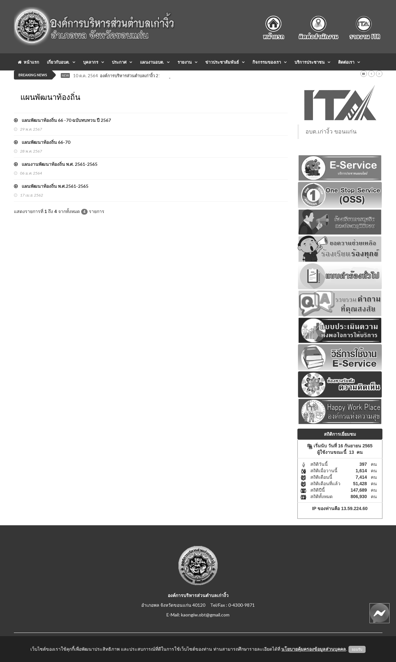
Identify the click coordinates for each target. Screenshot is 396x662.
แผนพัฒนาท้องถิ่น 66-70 (42, 142)
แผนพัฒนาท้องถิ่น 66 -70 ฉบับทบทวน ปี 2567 (62, 120)
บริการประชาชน (309, 62)
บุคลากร (90, 62)
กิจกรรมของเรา (266, 62)
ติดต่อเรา (346, 62)
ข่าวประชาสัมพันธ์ (222, 62)
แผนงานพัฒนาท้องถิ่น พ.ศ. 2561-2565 (55, 164)
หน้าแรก (28, 62)
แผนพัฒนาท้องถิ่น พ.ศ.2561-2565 (51, 186)
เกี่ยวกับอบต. (58, 62)
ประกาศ (119, 62)
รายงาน (184, 62)
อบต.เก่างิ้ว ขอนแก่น (331, 131)
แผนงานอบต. (152, 62)
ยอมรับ (357, 649)
